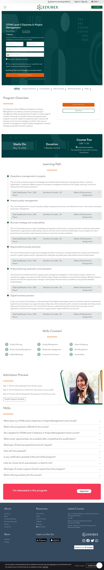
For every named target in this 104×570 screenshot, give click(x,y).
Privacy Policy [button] (40, 513)
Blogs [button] (6, 516)
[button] (83, 534)
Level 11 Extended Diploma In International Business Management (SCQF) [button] (83, 514)
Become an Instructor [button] (10, 521)
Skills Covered (58, 89)
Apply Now (84, 491)
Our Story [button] (7, 513)
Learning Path (45, 89)
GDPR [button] (38, 516)
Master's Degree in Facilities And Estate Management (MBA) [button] (80, 522)
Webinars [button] (39, 524)
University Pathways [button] (10, 519)
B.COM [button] (70, 518)
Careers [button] (6, 524)
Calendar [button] (7, 539)
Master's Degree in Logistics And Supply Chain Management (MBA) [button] (82, 526)
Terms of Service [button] (41, 519)
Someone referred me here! (18, 59)
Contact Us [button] (7, 527)
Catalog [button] (6, 542)
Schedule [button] (39, 521)
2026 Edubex (41, 527)
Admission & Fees (74, 89)
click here (45, 567)
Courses (96, 7)
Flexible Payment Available (14, 399)
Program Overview (29, 89)
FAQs (87, 89)
